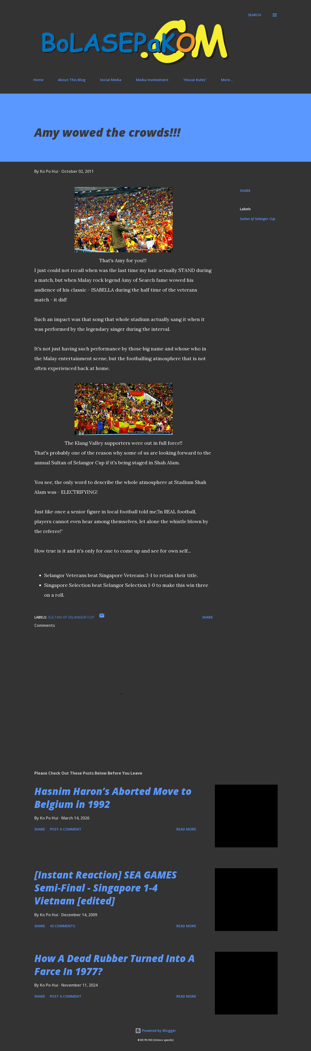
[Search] (254, 15)
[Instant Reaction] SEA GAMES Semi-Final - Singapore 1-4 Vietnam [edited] (105, 888)
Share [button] (245, 190)
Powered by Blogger (155, 1030)
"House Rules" (195, 79)
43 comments (62, 926)
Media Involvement (152, 79)
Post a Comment (65, 829)
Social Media (110, 79)
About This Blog (71, 79)
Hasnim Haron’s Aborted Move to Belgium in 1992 (113, 797)
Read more (186, 829)
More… (227, 79)
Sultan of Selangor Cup (257, 218)
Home (38, 79)
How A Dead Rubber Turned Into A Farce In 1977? (114, 965)
